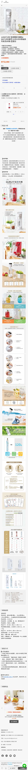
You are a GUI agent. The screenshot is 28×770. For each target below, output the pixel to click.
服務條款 (15, 750)
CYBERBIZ (10, 764)
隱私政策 (20, 750)
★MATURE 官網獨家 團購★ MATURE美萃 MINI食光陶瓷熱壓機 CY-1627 (14, 716)
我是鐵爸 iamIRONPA (11, 128)
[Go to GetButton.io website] (24, 768)
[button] (26, 107)
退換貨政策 (9, 750)
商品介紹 (5, 121)
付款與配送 (3, 750)
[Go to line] (24, 766)
